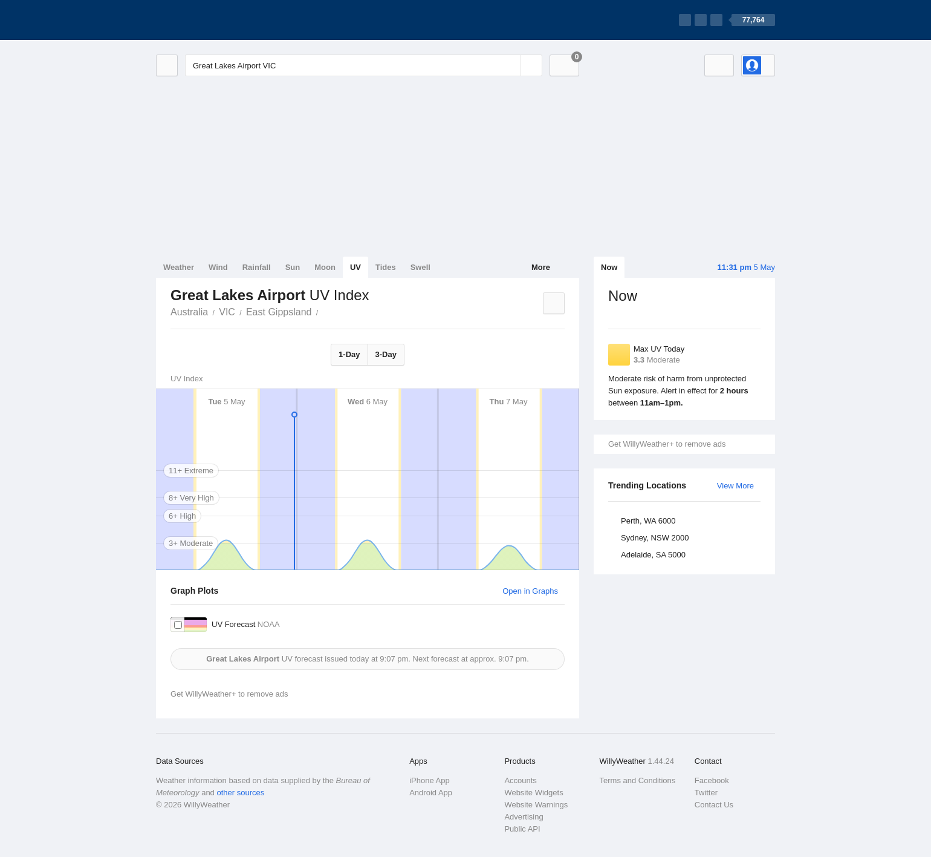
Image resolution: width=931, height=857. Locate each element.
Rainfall (256, 267)
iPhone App (429, 780)
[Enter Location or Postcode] (363, 65)
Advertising (523, 816)
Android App (430, 792)
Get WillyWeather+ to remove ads (666, 443)
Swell (420, 267)
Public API (522, 828)
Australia (189, 312)
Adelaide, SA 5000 (653, 554)
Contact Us (714, 804)
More (540, 267)
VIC (227, 312)
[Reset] (510, 65)
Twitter (706, 792)
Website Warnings (536, 804)
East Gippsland (279, 312)
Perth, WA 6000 (648, 520)
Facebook (712, 780)
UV (355, 267)
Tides (385, 267)
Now (609, 267)
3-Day (386, 354)
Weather (178, 267)
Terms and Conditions (638, 780)
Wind (218, 267)
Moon (325, 267)
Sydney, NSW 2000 (655, 537)
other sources (240, 792)
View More (735, 485)
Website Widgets (533, 792)
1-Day (349, 354)
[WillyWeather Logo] (213, 20)
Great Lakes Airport (325, 311)
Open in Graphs (530, 591)
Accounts (520, 780)
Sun (292, 267)
